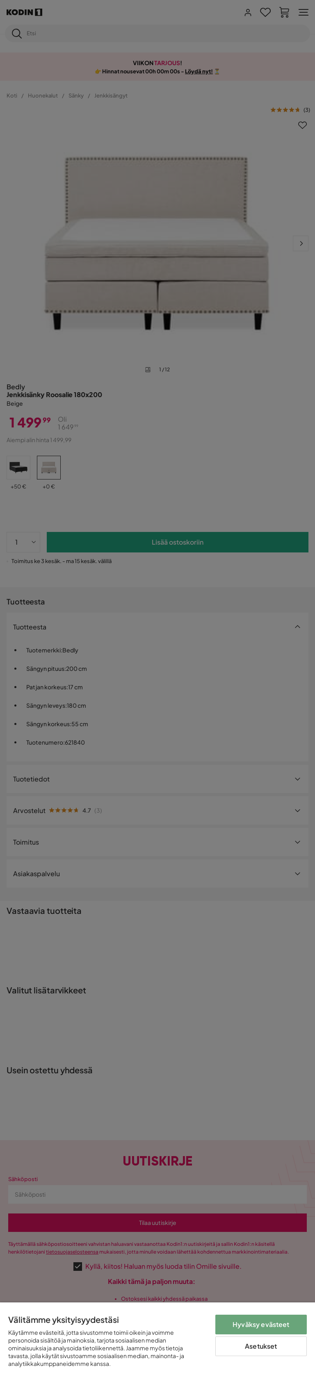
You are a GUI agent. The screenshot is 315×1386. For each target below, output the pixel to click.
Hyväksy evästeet (261, 1324)
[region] (157, 1344)
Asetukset (261, 1346)
